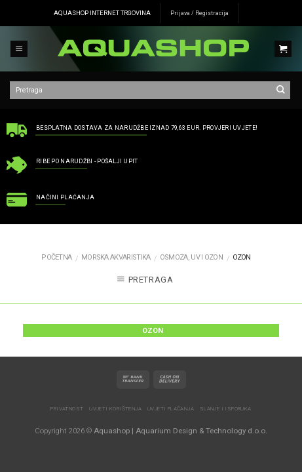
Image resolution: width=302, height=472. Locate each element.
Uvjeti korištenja (115, 409)
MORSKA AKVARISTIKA (115, 257)
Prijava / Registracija (199, 13)
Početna (56, 257)
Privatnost (66, 409)
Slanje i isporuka (226, 409)
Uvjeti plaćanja (170, 409)
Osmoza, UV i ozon (191, 257)
